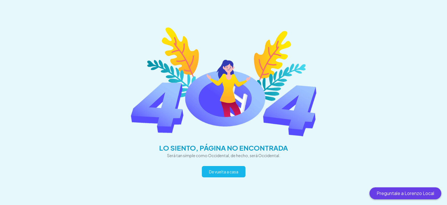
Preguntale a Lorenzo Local (405, 193)
